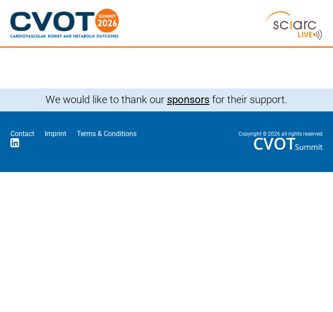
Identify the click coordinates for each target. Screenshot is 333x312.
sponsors (188, 100)
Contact (22, 134)
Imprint (55, 134)
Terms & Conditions (107, 134)
